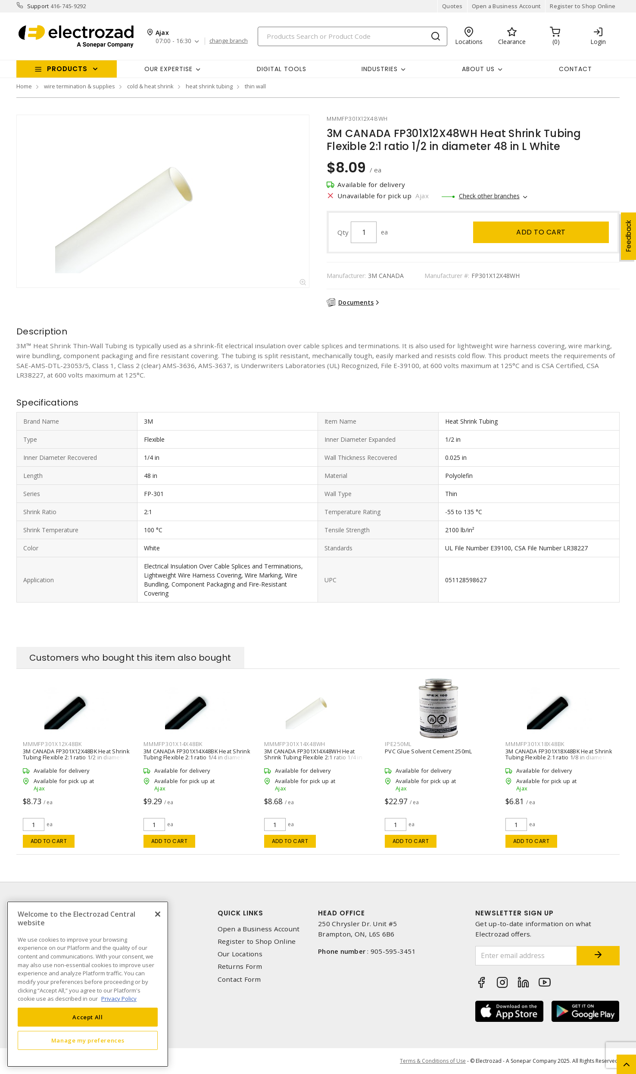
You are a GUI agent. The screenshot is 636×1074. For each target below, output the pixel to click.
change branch (228, 40)
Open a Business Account (506, 6)
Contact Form (239, 979)
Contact (575, 69)
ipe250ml (398, 744)
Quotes (452, 6)
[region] (87, 984)
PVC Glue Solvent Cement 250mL (428, 751)
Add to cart (541, 232)
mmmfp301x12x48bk (52, 744)
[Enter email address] (526, 955)
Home (24, 86)
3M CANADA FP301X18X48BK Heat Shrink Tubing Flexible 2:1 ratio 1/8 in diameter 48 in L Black (558, 757)
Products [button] (67, 68)
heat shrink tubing (209, 86)
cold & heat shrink (150, 86)
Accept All (87, 1017)
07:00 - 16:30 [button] (173, 41)
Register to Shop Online (582, 6)
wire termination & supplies (79, 86)
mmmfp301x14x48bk (173, 744)
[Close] (157, 914)
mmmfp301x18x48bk (534, 744)
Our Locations (240, 954)
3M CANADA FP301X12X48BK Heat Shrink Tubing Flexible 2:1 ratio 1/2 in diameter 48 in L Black (76, 757)
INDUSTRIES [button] (380, 69)
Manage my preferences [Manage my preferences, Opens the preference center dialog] (88, 1040)
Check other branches (489, 196)
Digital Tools (281, 69)
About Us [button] (478, 69)
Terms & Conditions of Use (433, 1061)
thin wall (255, 86)
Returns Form (240, 966)
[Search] (352, 36)
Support (38, 6)
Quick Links (240, 913)
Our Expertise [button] (168, 69)
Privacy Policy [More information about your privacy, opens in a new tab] (119, 998)
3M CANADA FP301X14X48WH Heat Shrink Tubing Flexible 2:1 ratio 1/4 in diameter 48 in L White (313, 757)
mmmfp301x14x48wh (294, 744)
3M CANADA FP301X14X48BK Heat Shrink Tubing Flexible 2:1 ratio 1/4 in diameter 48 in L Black (196, 757)
